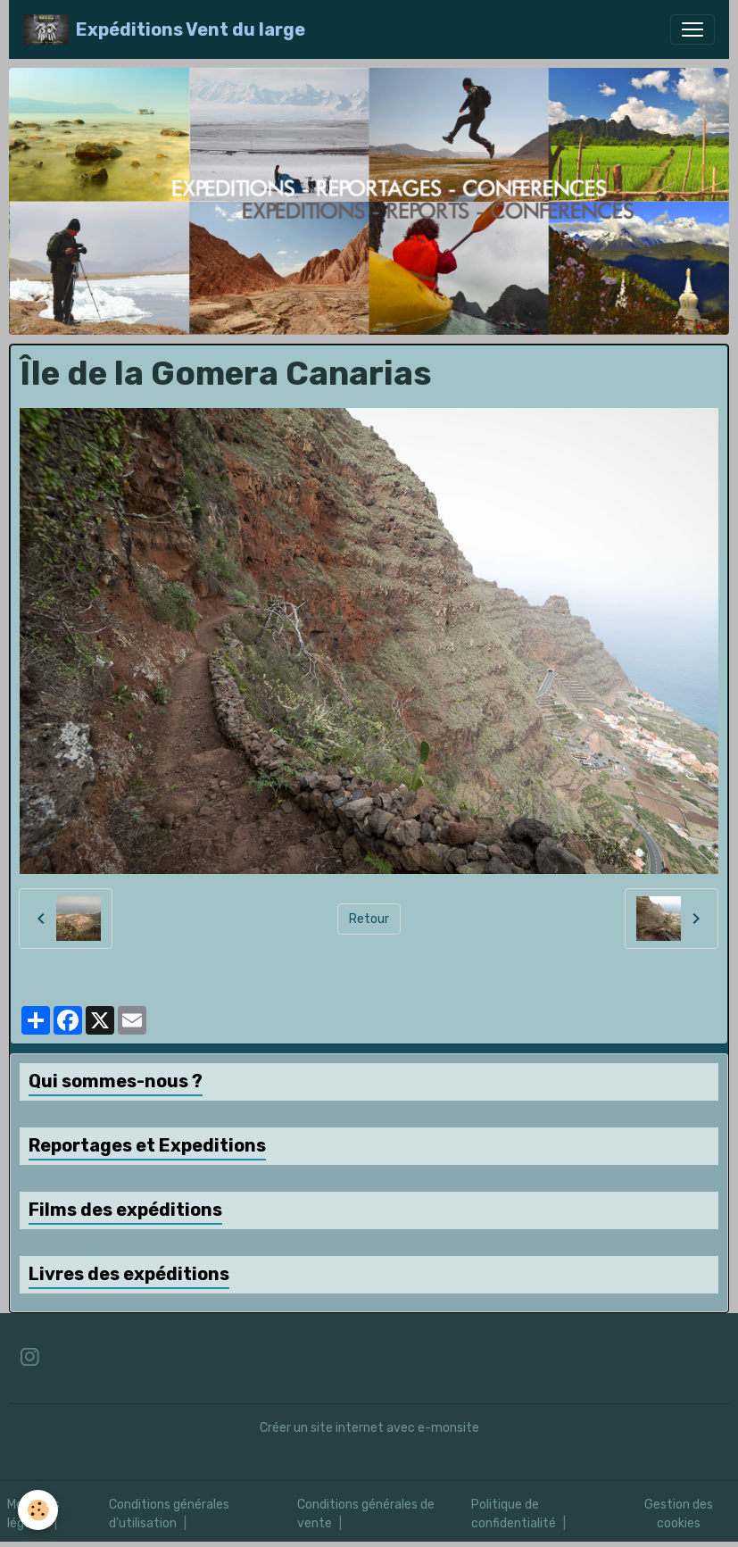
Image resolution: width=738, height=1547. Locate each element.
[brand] (164, 29)
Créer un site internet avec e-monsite (369, 1427)
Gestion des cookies (678, 1514)
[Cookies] (38, 1510)
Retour (369, 919)
